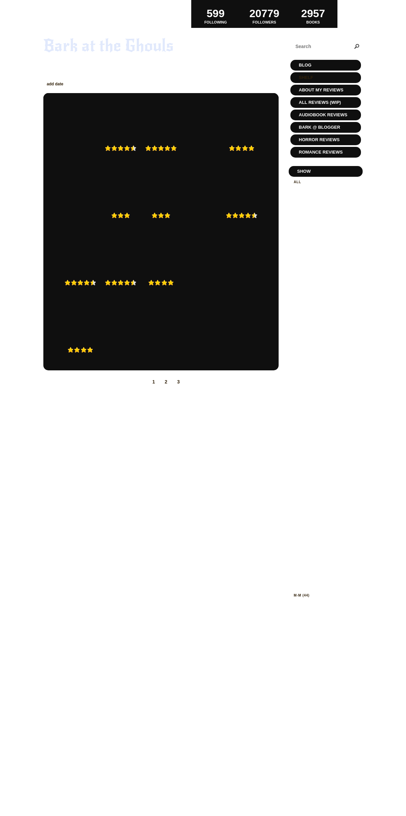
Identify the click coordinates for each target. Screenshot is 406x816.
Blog (305, 65)
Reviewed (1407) (310, 246)
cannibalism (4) (310, 329)
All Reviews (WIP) (320, 102)
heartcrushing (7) (313, 536)
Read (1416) (305, 189)
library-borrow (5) (314, 588)
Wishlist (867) (308, 239)
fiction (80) (305, 484)
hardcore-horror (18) (317, 529)
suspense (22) (308, 714)
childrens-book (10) (315, 344)
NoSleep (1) (306, 662)
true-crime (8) (309, 750)
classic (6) (305, 351)
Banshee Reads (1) (313, 295)
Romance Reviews (321, 152)
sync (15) (303, 721)
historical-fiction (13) (318, 551)
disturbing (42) (310, 410)
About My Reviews (321, 89)
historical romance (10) (320, 543)
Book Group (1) (310, 322)
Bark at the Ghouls (108, 45)
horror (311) (307, 558)
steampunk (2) (309, 706)
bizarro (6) (305, 314)
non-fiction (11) (310, 654)
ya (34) (300, 765)
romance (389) (308, 684)
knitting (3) (306, 573)
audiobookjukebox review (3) (325, 281)
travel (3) (304, 743)
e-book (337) (306, 440)
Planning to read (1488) (319, 197)
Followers (264, 13)
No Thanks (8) (308, 647)
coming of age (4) (312, 359)
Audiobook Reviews (323, 114)
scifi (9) (302, 691)
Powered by (74, 796)
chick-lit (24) (307, 336)
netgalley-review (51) (317, 625)
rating (144, 84)
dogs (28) (303, 425)
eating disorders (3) (315, 447)
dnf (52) (302, 418)
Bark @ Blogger (319, 127)
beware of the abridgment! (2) (323, 305)
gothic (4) (304, 514)
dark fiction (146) (312, 373)
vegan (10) (304, 758)
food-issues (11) (311, 499)
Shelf (306, 77)
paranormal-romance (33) (321, 669)
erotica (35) (306, 455)
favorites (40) (308, 477)
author (106, 84)
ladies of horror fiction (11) (325, 580)
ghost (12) (304, 506)
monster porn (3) (312, 610)
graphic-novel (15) (314, 521)
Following (216, 13)
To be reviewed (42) (314, 219)
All (297, 182)
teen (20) (303, 728)
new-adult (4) (308, 632)
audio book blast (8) (316, 266)
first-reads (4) (309, 492)
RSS (114, 788)
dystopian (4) (308, 433)
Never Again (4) (310, 211)
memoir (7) (304, 603)
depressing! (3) (310, 403)
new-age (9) (306, 640)
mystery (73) (307, 617)
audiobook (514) (310, 273)
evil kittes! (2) (309, 462)
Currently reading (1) (317, 204)
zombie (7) (304, 773)
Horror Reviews (319, 139)
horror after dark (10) (319, 566)
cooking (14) (307, 366)
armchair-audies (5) (315, 258)
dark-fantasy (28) (312, 381)
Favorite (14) (307, 231)
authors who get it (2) (318, 288)
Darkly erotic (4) (312, 388)
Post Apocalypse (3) (315, 677)
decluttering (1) (311, 396)
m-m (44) (302, 595)
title (125, 84)
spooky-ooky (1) (311, 699)
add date (55, 84)
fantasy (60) (306, 470)
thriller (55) (307, 736)
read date (81, 84)
